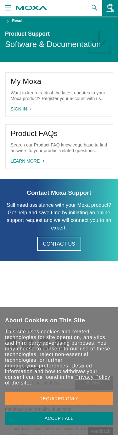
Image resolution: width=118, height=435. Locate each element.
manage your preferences (36, 365)
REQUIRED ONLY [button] (59, 398)
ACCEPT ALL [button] (59, 418)
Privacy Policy (92, 377)
